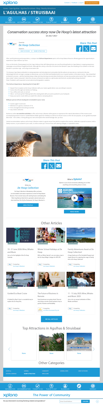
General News (64, 371)
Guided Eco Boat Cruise (17, 293)
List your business (92, 3)
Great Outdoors (25, 51)
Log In (81, 3)
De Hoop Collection (29, 45)
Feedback (74, 3)
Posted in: (21, 48)
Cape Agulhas (14, 8)
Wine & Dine (45, 373)
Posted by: (22, 42)
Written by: (28, 185)
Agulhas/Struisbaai (28, 8)
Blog (38, 8)
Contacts (67, 3)
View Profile (28, 205)
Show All (8, 371)
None (24, 353)
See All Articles (51, 319)
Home (5, 8)
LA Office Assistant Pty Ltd (51, 310)
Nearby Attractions (48, 8)
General (26, 371)
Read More (74, 212)
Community (45, 371)
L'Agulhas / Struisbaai (29, 12)
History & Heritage (11, 373)
